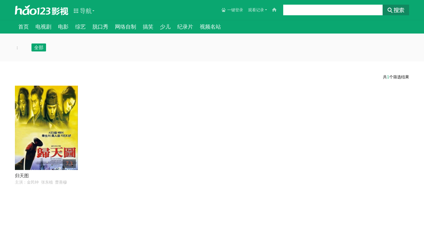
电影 (63, 27)
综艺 (80, 27)
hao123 (33, 10)
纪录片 (185, 27)
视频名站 (210, 27)
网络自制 (125, 27)
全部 (38, 47)
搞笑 (148, 27)
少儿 (165, 27)
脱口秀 (100, 27)
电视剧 (43, 27)
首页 (23, 27)
